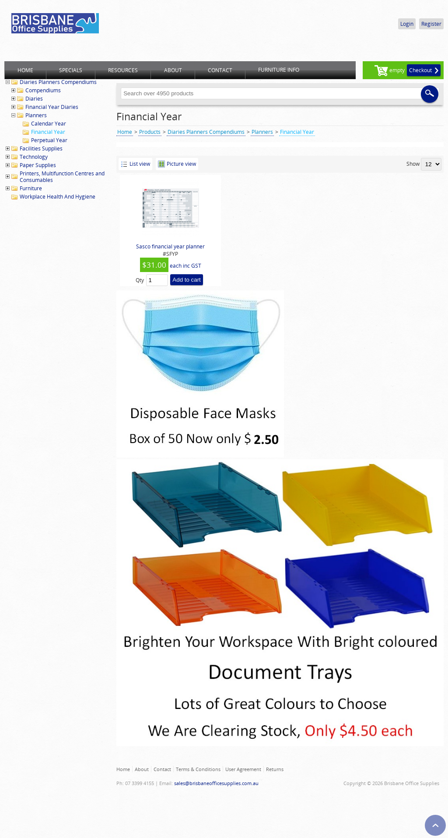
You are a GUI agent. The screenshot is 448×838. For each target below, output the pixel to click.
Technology (34, 157)
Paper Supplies (38, 165)
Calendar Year (48, 123)
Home (124, 132)
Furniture (31, 188)
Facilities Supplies (41, 148)
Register (431, 24)
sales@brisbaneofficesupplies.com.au (216, 783)
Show (413, 164)
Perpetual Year (49, 140)
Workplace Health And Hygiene (57, 196)
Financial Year (48, 132)
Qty (140, 280)
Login (406, 24)
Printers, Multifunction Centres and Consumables (62, 176)
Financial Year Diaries (51, 107)
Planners (36, 115)
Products (150, 132)
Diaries (34, 98)
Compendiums (43, 90)
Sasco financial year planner (170, 246)
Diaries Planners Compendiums (58, 82)
